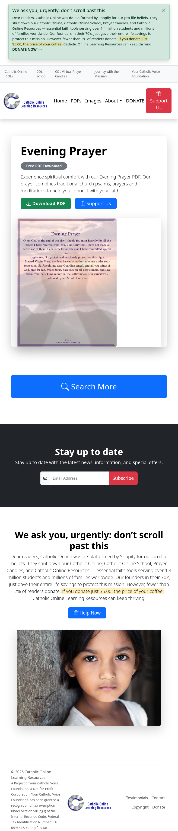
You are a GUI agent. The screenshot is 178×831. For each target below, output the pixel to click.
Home (60, 101)
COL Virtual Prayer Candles (68, 73)
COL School (41, 73)
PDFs (76, 101)
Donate (158, 807)
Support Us (159, 101)
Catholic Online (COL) (16, 73)
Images (93, 101)
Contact (158, 797)
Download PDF (45, 203)
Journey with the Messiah (107, 73)
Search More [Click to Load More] (89, 386)
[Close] (163, 10)
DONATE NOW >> (26, 49)
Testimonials (137, 797)
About (111, 101)
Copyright (140, 807)
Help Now (87, 613)
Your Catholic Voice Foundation (146, 73)
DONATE (135, 101)
